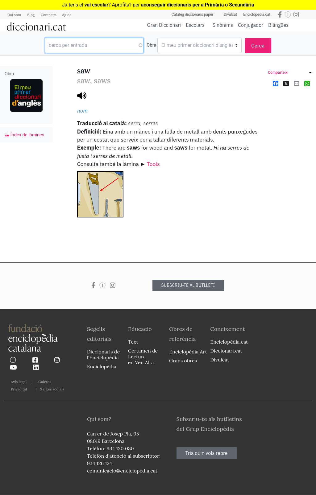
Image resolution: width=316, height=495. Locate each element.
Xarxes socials (52, 389)
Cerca (258, 46)
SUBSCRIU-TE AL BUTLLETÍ (188, 285)
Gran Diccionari (164, 25)
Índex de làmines (24, 135)
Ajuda (67, 14)
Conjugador (250, 25)
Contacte (48, 14)
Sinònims (223, 25)
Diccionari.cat (226, 351)
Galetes (44, 381)
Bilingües (278, 25)
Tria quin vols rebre (206, 453)
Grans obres (183, 360)
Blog (31, 14)
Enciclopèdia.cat (256, 14)
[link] (289, 73)
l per (192, 5)
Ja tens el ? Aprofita (95, 5)
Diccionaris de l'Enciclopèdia (103, 355)
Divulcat (230, 14)
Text (133, 342)
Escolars (195, 25)
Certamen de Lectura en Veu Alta (143, 356)
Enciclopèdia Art (188, 352)
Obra (151, 45)
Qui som (14, 14)
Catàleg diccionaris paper (193, 14)
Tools (153, 163)
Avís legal (19, 381)
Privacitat (19, 389)
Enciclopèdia (101, 366)
